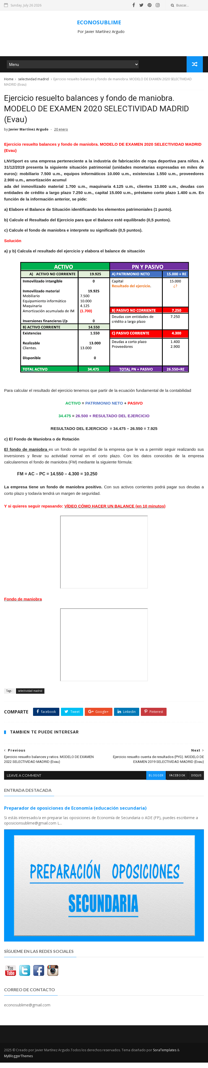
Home (9, 80)
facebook (176, 781)
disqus (195, 781)
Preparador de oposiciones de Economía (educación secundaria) (75, 814)
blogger (155, 781)
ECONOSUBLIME (99, 22)
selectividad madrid (33, 80)
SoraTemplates (164, 1055)
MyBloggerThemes (18, 1061)
